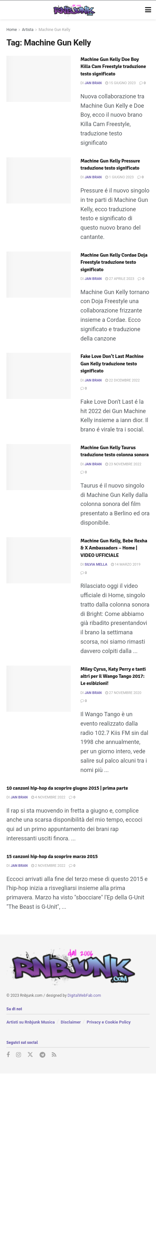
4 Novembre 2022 (48, 797)
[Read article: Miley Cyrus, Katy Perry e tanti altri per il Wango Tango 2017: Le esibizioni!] (38, 689)
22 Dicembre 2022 (122, 380)
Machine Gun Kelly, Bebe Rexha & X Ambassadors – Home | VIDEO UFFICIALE (113, 548)
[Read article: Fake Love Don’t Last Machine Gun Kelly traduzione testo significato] (38, 376)
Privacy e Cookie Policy (109, 1021)
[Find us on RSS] (54, 1055)
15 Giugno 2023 (120, 83)
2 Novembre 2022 (48, 866)
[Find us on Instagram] (18, 1055)
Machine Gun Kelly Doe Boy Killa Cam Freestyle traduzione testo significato (113, 66)
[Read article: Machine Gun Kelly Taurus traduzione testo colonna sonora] (38, 467)
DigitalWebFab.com (84, 995)
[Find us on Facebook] (8, 1055)
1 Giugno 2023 (119, 177)
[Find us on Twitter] (30, 1055)
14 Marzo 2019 (126, 564)
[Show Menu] (148, 10)
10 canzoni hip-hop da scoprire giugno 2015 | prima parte (67, 788)
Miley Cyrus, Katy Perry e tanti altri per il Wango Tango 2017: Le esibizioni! (113, 676)
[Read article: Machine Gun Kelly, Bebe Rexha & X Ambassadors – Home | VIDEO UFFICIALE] (38, 560)
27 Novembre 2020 (123, 693)
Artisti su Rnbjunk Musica (30, 1021)
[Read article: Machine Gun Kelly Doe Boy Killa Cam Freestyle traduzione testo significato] (38, 79)
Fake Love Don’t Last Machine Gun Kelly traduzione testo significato (111, 363)
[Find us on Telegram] (42, 1055)
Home (11, 29)
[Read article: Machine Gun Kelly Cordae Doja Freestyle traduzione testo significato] (38, 275)
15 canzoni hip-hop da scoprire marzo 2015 (52, 856)
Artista (27, 29)
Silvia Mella (96, 564)
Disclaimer (71, 1021)
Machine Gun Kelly (54, 29)
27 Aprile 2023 (119, 279)
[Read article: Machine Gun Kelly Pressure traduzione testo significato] (38, 180)
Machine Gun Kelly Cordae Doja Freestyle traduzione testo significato (113, 262)
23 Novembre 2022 (123, 464)
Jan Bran (93, 83)
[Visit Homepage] (73, 10)
